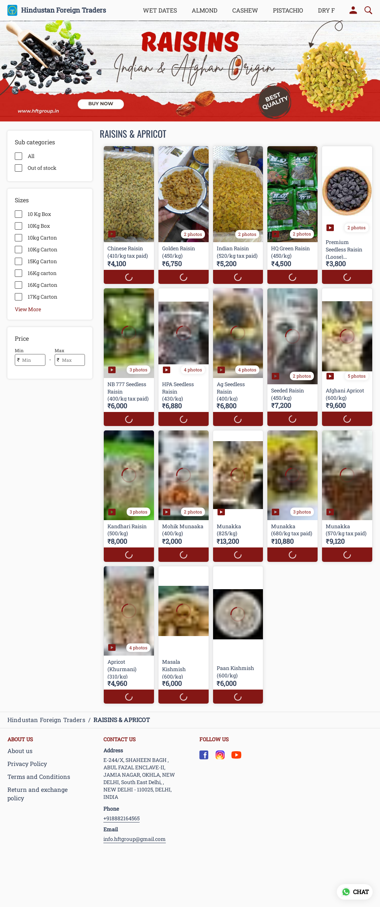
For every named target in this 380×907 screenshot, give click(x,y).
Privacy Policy (27, 763)
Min (19, 350)
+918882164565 (121, 818)
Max (59, 350)
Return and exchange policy (37, 794)
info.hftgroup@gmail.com (134, 838)
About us (19, 751)
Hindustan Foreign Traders (63, 10)
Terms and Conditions (38, 776)
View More (28, 309)
